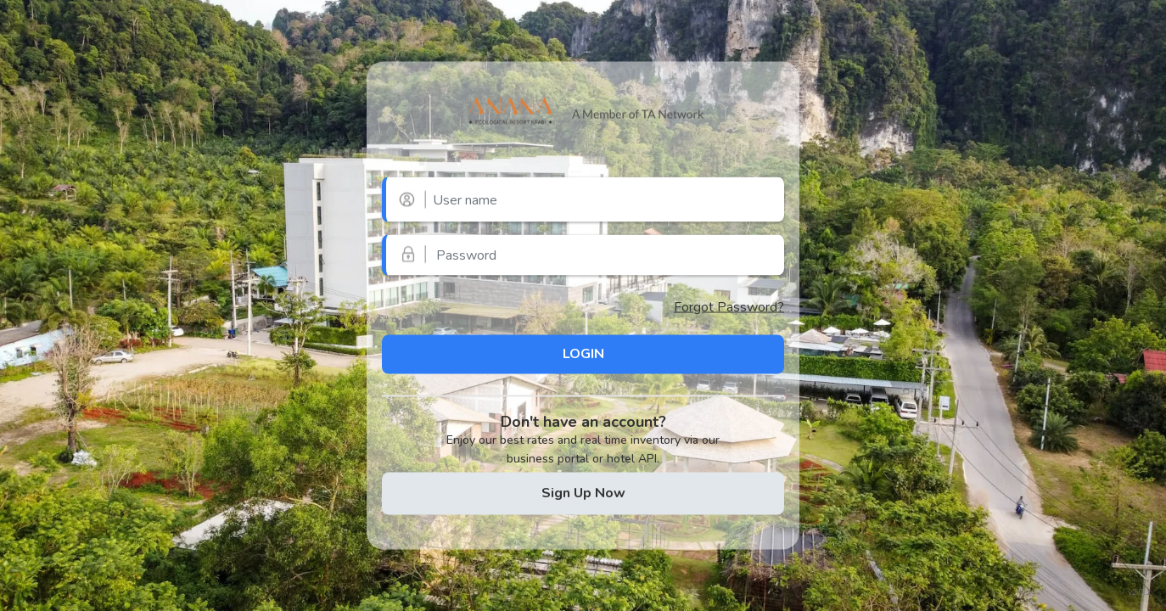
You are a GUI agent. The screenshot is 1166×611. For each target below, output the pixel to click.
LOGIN (583, 354)
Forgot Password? (729, 306)
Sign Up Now (583, 493)
